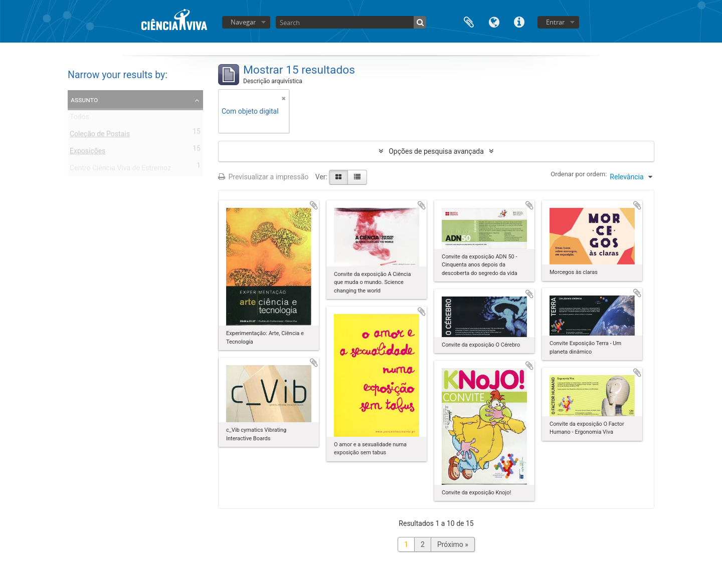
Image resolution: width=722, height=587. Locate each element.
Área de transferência (468, 21)
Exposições (87, 153)
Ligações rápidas (518, 21)
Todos (79, 119)
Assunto (84, 100)
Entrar (555, 22)
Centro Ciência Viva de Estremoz (120, 170)
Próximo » (452, 544)
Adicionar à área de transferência (314, 205)
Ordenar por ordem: (579, 174)
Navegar (243, 22)
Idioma (493, 21)
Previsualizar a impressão (263, 177)
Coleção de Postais (100, 136)
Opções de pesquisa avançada (436, 151)
